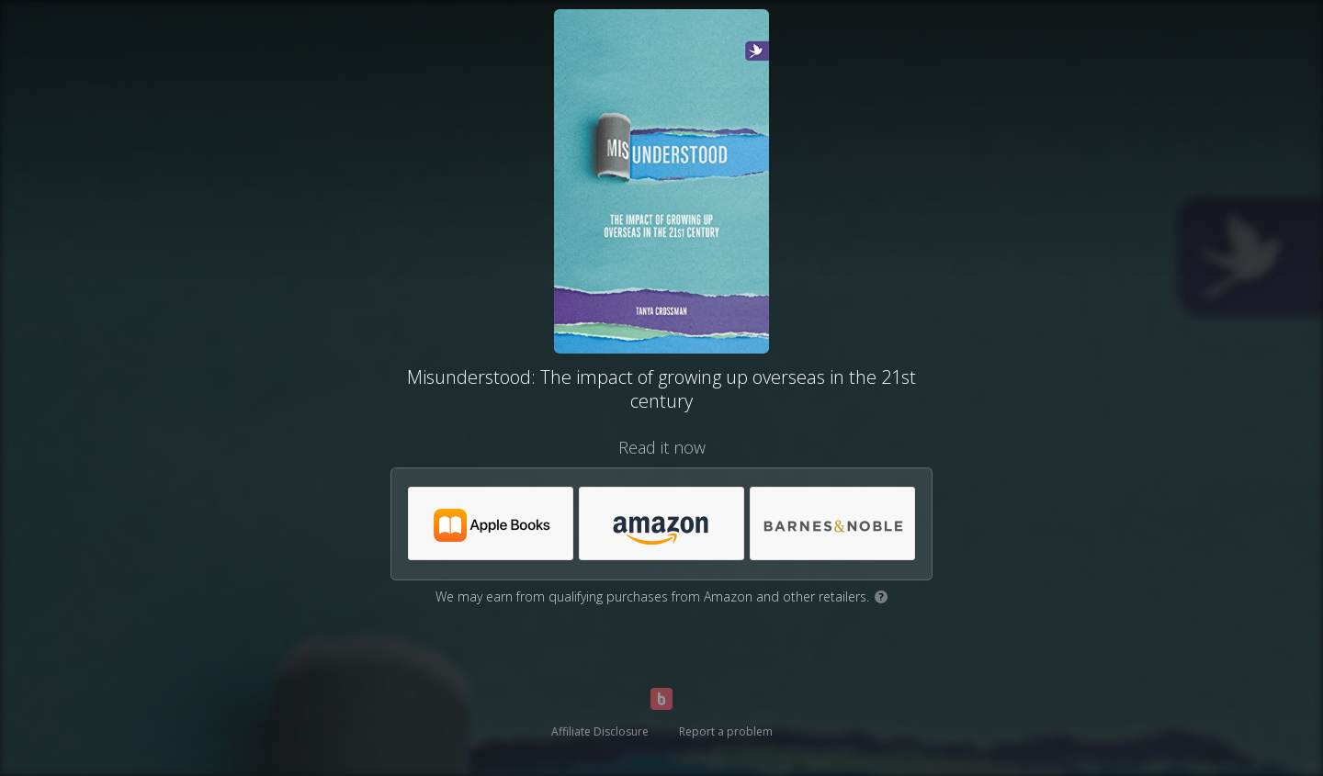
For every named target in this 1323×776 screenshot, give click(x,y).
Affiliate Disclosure (600, 731)
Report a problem (726, 731)
